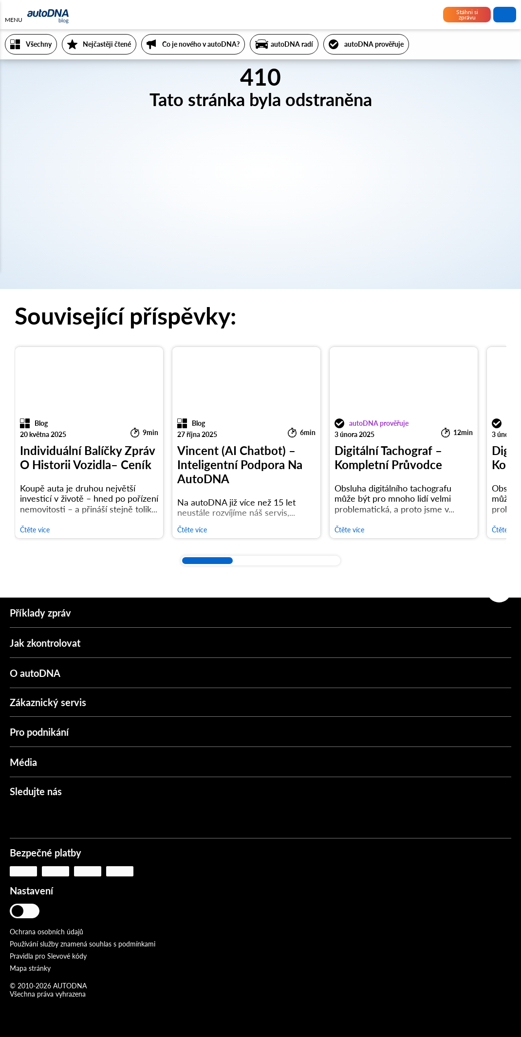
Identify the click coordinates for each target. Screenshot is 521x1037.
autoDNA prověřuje (374, 44)
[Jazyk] (57, 912)
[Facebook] (78, 817)
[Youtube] (49, 817)
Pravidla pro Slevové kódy (48, 956)
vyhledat (505, 14)
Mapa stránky (30, 968)
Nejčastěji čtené (107, 44)
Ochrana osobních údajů (46, 932)
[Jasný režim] (18, 911)
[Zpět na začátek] (499, 590)
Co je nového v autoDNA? (201, 44)
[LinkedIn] (106, 817)
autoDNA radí (292, 44)
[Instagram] (20, 817)
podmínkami (136, 944)
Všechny (39, 44)
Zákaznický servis (48, 702)
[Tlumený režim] (31, 911)
